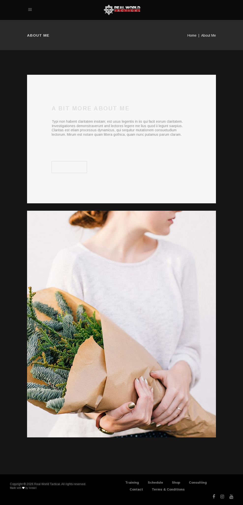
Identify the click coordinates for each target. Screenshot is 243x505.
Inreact (32, 488)
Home (192, 35)
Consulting (198, 482)
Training (132, 482)
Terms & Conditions (168, 489)
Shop (176, 482)
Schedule (155, 482)
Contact (136, 489)
